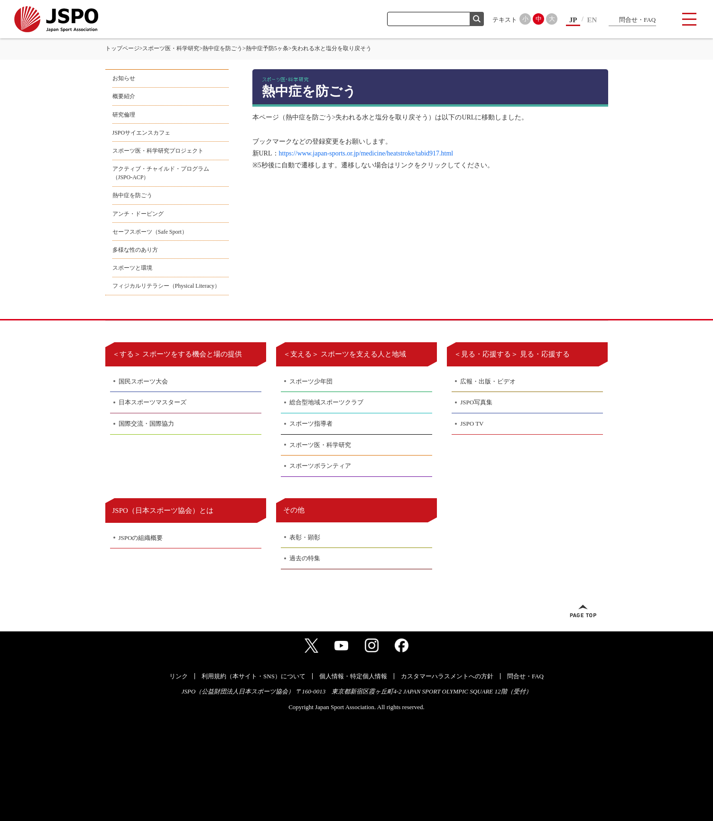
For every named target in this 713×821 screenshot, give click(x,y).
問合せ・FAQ (637, 19)
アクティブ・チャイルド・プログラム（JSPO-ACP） (160, 173)
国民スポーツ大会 (143, 381)
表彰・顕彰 (304, 537)
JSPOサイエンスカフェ (141, 132)
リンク (178, 676)
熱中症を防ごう (222, 48)
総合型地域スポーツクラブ (326, 402)
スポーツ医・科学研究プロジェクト (158, 150)
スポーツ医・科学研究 (170, 48)
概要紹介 (123, 96)
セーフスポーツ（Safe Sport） (149, 231)
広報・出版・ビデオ (488, 381)
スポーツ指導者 (311, 423)
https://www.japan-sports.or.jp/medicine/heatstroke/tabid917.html (366, 153)
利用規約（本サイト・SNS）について (254, 676)
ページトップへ (583, 611)
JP (573, 20)
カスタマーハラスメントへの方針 (447, 676)
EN (592, 20)
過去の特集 (304, 558)
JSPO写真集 (476, 402)
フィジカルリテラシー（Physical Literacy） (166, 286)
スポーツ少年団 (311, 381)
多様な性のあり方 (135, 249)
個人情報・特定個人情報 (353, 676)
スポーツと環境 (132, 268)
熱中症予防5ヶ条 (267, 48)
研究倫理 (123, 114)
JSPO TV (471, 423)
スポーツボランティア (320, 465)
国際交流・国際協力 (146, 423)
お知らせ (123, 78)
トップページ (122, 48)
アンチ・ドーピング (138, 213)
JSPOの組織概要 (141, 537)
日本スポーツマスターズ (152, 402)
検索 (477, 19)
